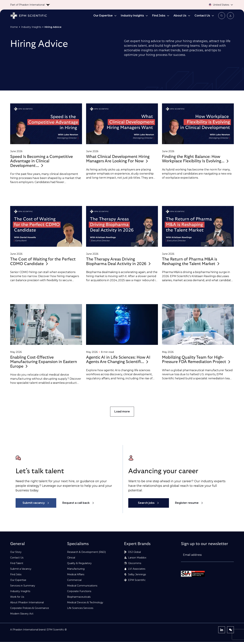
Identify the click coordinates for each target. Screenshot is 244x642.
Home (14, 27)
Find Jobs (160, 15)
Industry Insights (134, 15)
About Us (182, 15)
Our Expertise (105, 15)
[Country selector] (217, 5)
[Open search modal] (221, 15)
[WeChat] (230, 629)
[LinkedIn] (221, 629)
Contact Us (204, 15)
